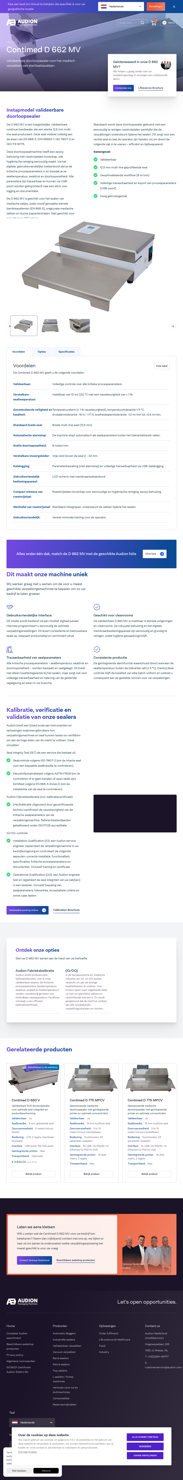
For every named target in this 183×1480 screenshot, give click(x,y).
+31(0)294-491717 (158, 1356)
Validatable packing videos (27, 910)
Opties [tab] (42, 351)
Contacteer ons (123, 87)
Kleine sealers (61, 1364)
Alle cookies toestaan (145, 1437)
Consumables (61, 1398)
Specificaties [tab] (66, 351)
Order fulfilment (108, 1333)
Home (11, 1326)
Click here (154, 554)
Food (102, 1346)
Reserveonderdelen (65, 1404)
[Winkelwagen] (153, 23)
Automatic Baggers (64, 1333)
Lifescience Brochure (150, 88)
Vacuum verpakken (64, 1352)
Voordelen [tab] (18, 351)
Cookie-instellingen (145, 1455)
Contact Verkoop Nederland (34, 1260)
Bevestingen (155, 6)
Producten (60, 1326)
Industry (104, 1352)
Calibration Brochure (66, 910)
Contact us (152, 1326)
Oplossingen (107, 1326)
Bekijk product (33, 1173)
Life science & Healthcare (114, 1339)
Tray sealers (60, 1370)
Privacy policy (15, 1355)
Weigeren (145, 1446)
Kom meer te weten (27, 1452)
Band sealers (61, 1358)
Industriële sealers (64, 1339)
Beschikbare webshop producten (76, 1260)
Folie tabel (162, 365)
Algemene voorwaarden (21, 1361)
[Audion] (22, 23)
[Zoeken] (142, 22)
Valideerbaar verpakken (67, 1346)
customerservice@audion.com (163, 1367)
